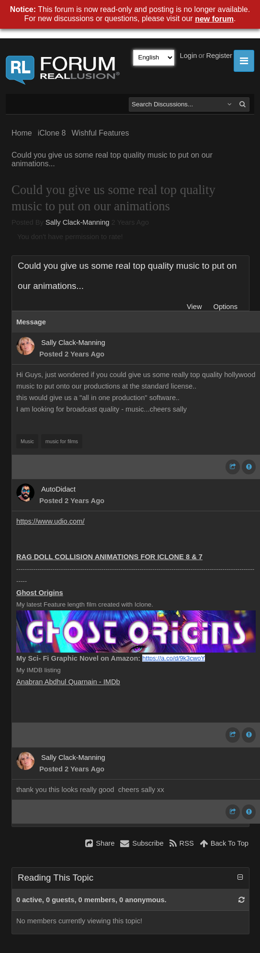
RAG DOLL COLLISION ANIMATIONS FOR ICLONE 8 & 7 (109, 557)
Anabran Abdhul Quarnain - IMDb (68, 682)
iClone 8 (52, 133)
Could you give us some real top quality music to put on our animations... (112, 159)
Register (219, 55)
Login (188, 55)
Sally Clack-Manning (77, 222)
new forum (214, 19)
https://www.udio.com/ (50, 521)
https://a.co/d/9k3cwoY (173, 658)
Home (21, 133)
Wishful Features (100, 133)
